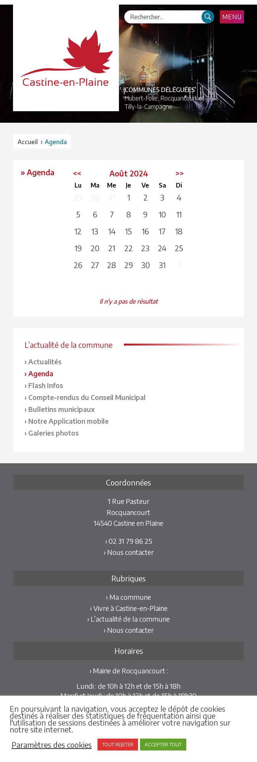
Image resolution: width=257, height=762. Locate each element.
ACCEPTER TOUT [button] (163, 744)
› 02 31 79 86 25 (128, 541)
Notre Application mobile (68, 420)
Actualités (45, 361)
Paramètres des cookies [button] (51, 744)
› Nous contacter (129, 552)
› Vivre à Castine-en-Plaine (129, 608)
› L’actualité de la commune (128, 618)
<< (77, 173)
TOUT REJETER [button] (117, 744)
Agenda (40, 373)
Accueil (28, 142)
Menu (232, 17)
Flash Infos (45, 385)
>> (180, 173)
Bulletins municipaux (61, 409)
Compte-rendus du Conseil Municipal (87, 397)
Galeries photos (53, 432)
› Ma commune (128, 596)
